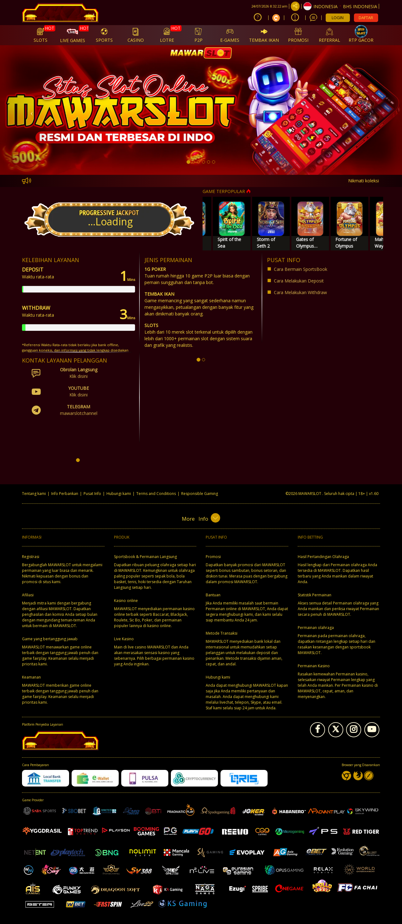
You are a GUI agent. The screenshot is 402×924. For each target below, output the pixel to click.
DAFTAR (366, 17)
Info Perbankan (64, 493)
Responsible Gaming (199, 493)
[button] (30, 110)
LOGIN (338, 17)
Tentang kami (34, 493)
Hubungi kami (118, 493)
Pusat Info (92, 493)
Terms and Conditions (156, 493)
